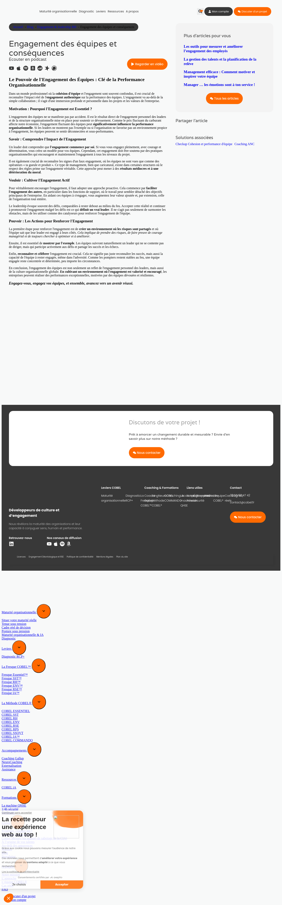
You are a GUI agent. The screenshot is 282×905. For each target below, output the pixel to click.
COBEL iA (9, 787)
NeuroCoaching (169, 496)
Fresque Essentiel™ (15, 674)
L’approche (205, 496)
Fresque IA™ (10, 693)
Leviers (101, 11)
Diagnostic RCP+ (133, 498)
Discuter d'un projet (22, 896)
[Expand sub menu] (44, 611)
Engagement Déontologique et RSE (46, 556)
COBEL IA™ (11, 736)
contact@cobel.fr (242, 502)
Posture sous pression (16, 631)
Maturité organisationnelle (58, 11)
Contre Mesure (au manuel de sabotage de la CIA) (34, 838)
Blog (5, 853)
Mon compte (18, 900)
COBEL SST (10, 714)
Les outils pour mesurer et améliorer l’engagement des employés (213, 48)
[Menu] (10, 579)
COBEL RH (9, 718)
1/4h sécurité (10, 809)
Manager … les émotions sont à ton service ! (219, 85)
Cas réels (228, 498)
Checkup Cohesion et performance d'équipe (204, 144)
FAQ (5, 889)
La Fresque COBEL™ (17, 666)
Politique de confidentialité (80, 556)
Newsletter (9, 856)
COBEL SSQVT (12, 733)
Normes (7, 849)
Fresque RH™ (11, 682)
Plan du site (122, 556)
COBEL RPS (10, 729)
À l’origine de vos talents (18, 842)
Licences (21, 556)
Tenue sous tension (14, 624)
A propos (132, 11)
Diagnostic (86, 11)
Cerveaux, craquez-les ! (17, 834)
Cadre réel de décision (16, 627)
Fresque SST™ (12, 678)
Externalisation (11, 765)
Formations (9, 797)
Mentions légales (104, 556)
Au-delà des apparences (17, 845)
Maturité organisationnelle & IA (23, 635)
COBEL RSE (10, 725)
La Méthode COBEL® (17, 703)
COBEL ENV (11, 722)
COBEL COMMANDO (17, 740)
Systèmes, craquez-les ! (17, 831)
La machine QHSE (14, 805)
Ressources (116, 11)
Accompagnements (14, 750)
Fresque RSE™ (12, 689)
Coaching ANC (244, 144)
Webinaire (8, 813)
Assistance (8, 769)
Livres (6, 823)
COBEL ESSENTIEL (16, 711)
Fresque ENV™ (12, 685)
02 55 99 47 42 (240, 495)
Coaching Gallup (151, 498)
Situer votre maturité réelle (19, 620)
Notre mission (192, 498)
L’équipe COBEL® (219, 498)
